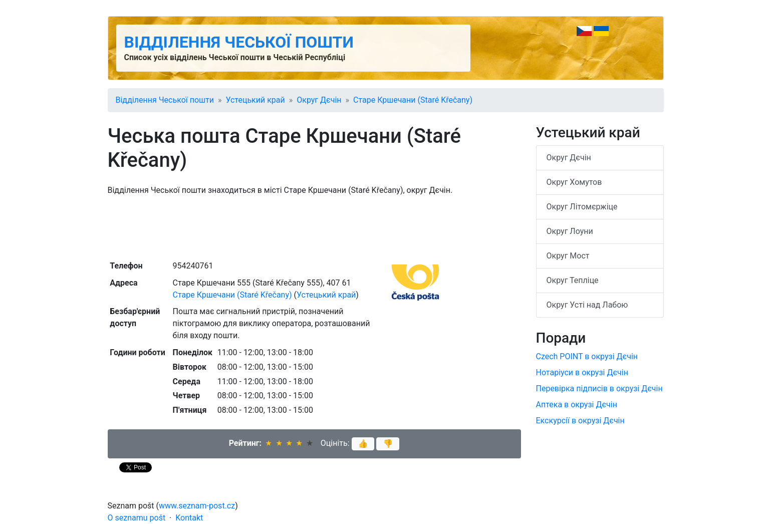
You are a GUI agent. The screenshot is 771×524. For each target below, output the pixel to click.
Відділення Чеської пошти (239, 42)
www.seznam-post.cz (197, 505)
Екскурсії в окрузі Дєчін (580, 420)
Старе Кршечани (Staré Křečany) (412, 100)
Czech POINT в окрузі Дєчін (587, 356)
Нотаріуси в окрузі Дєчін (582, 372)
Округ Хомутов (574, 182)
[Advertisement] (314, 226)
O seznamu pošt (137, 517)
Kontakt (189, 517)
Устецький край (255, 100)
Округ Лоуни (570, 231)
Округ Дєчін (319, 100)
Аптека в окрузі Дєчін (576, 404)
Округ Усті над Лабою (587, 305)
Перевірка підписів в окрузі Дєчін (599, 388)
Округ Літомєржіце (582, 206)
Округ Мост (568, 255)
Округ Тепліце (573, 280)
